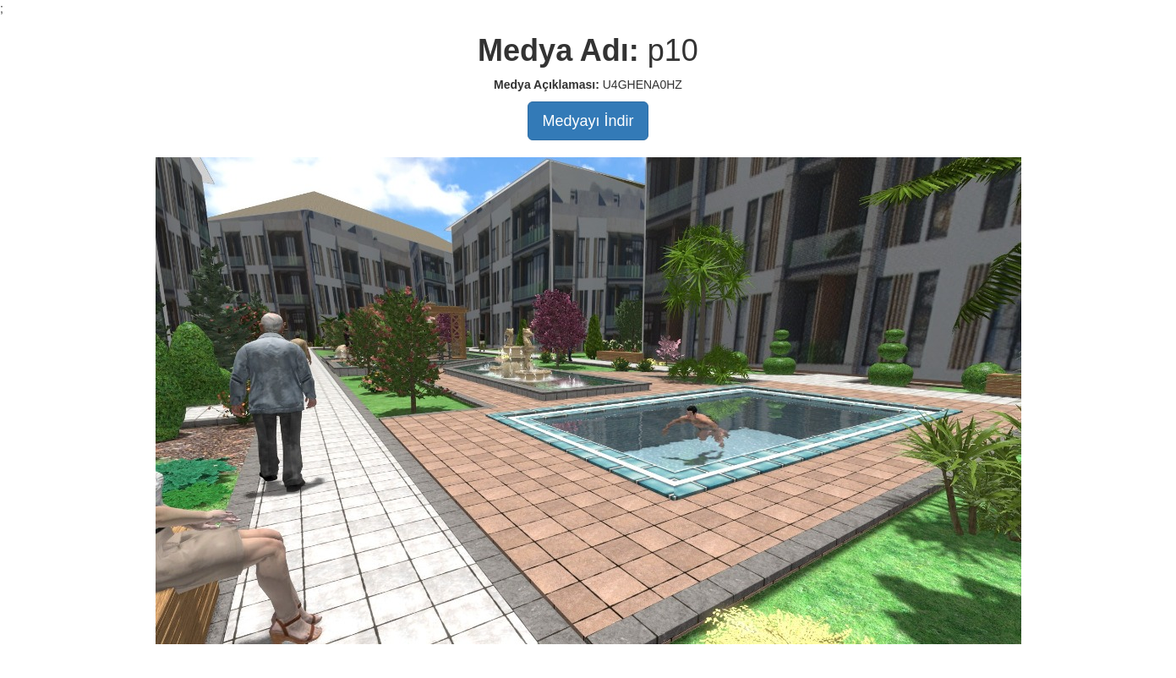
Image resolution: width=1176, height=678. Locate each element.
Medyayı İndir (587, 120)
